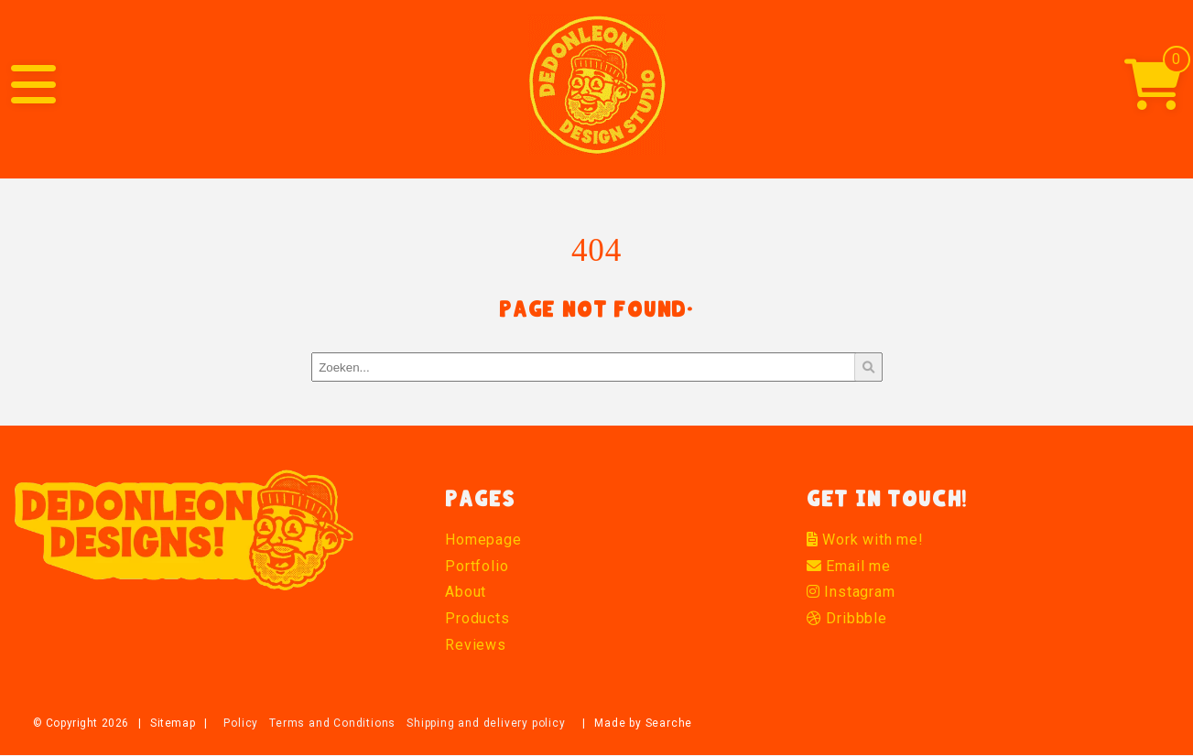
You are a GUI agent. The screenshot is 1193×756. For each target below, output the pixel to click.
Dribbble (847, 618)
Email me (849, 566)
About (465, 591)
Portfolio (476, 566)
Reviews (475, 644)
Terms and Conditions (332, 723)
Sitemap (172, 723)
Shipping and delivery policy (486, 723)
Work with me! (865, 539)
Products (477, 618)
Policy (240, 723)
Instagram (851, 591)
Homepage (483, 539)
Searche (669, 723)
